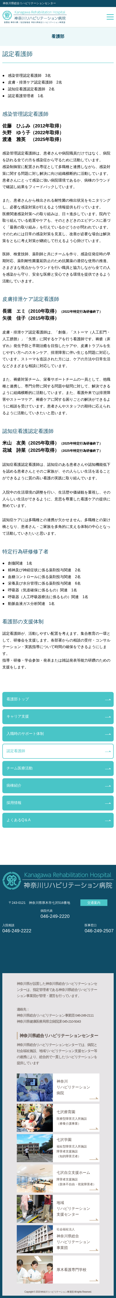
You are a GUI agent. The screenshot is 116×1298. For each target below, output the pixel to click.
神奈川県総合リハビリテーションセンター (29, 3)
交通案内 (93, 903)
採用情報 (14, 803)
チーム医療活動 (20, 768)
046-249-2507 (99, 930)
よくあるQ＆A (19, 820)
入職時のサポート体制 (25, 734)
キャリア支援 (18, 716)
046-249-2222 (16, 930)
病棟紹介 (14, 785)
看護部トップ (18, 699)
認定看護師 (16, 751)
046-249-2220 (55, 916)
